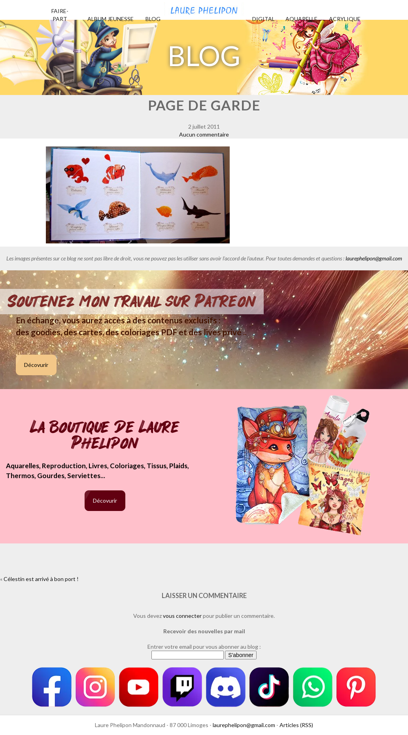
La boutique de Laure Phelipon (104, 436)
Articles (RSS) (296, 725)
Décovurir (36, 364)
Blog (153, 18)
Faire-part (59, 15)
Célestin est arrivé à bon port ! (41, 578)
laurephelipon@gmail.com (374, 258)
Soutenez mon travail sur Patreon (132, 301)
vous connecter (182, 615)
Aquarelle (301, 18)
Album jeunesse (110, 18)
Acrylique (345, 18)
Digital (263, 18)
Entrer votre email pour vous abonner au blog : (204, 646)
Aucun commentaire (204, 134)
